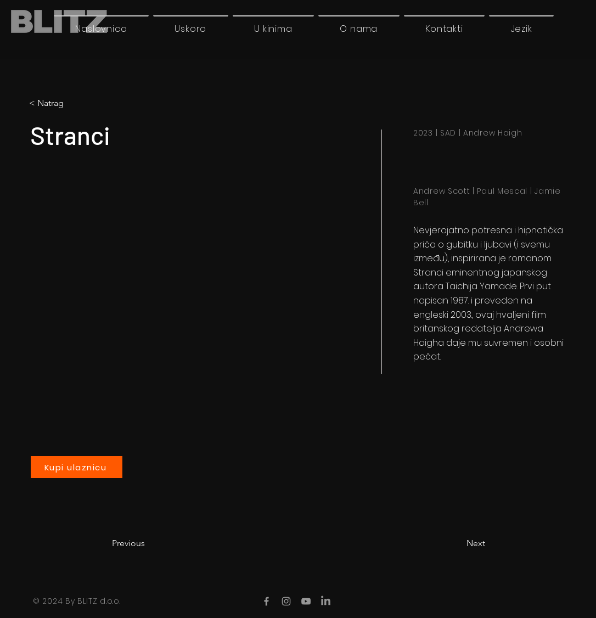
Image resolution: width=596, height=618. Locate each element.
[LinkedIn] (325, 601)
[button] (521, 28)
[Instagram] (286, 601)
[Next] (457, 543)
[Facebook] (266, 601)
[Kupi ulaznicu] (76, 467)
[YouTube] (306, 601)
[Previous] (148, 543)
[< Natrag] (75, 103)
